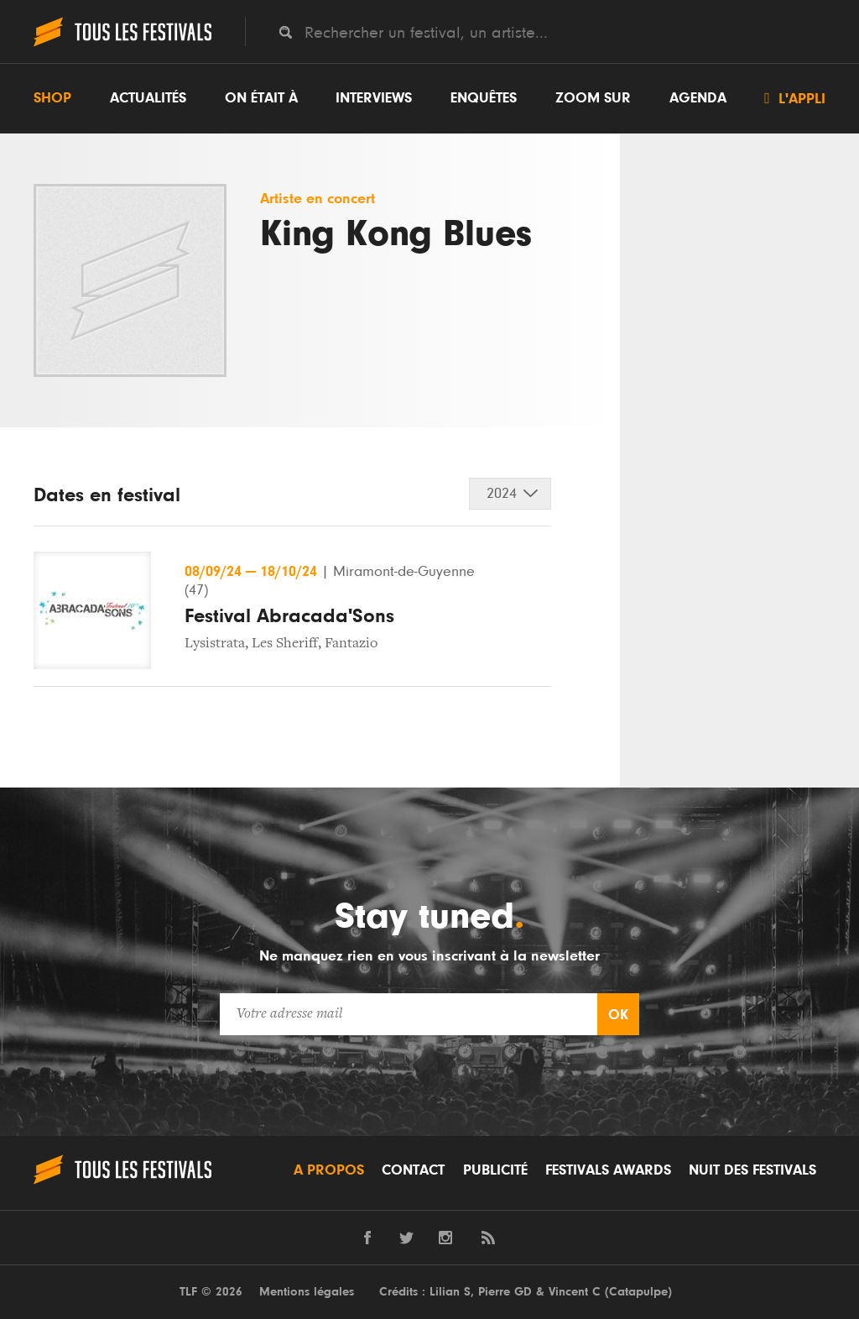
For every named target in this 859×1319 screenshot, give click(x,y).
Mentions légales (306, 1291)
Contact (413, 1170)
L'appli (794, 98)
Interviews (374, 98)
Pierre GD (505, 1291)
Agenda (697, 98)
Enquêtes (483, 98)
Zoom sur (593, 98)
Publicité (495, 1170)
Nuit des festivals (752, 1170)
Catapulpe (638, 1291)
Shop (52, 98)
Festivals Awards (608, 1170)
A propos (329, 1170)
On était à (261, 98)
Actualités (148, 98)
